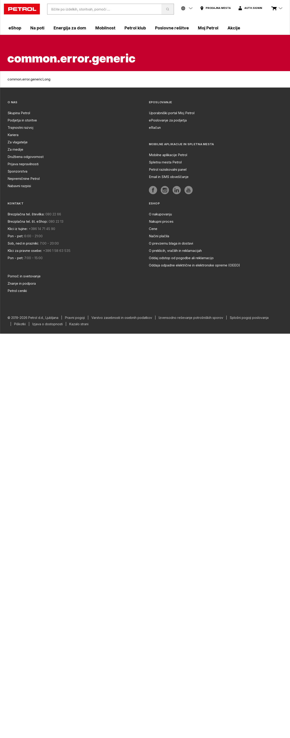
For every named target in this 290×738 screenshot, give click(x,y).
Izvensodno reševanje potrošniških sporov (191, 317)
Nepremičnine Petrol (24, 178)
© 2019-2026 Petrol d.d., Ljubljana (33, 317)
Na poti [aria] (37, 28)
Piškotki (20, 324)
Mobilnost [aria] (105, 28)
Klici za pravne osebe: (25, 250)
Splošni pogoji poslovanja (249, 317)
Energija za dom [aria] (70, 28)
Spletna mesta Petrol (165, 162)
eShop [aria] (14, 28)
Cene (153, 229)
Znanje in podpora (22, 283)
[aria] (215, 8)
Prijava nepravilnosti (23, 164)
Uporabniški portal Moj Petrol (171, 113)
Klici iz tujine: (18, 229)
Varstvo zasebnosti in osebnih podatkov (121, 317)
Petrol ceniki (17, 291)
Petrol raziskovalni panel (167, 169)
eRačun (155, 127)
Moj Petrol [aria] (208, 28)
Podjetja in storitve (22, 120)
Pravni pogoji (75, 317)
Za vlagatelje (18, 142)
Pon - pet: (15, 236)
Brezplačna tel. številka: (26, 214)
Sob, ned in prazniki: (23, 243)
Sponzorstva (17, 171)
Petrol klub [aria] (135, 28)
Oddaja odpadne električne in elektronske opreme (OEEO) (194, 265)
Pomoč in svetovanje (24, 276)
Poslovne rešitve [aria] (172, 28)
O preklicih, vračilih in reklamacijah (175, 250)
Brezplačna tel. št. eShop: (28, 221)
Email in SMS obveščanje (169, 177)
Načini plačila (159, 236)
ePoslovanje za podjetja (168, 120)
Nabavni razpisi (19, 186)
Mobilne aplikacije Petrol (168, 155)
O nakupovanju (160, 214)
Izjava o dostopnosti (47, 324)
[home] (22, 9)
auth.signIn (253, 8)
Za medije (15, 149)
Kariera (13, 135)
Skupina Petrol (19, 113)
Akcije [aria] (234, 28)
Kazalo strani (78, 324)
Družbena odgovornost (26, 157)
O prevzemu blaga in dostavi (171, 243)
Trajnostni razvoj (20, 127)
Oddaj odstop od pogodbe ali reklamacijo (181, 258)
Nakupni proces (161, 221)
